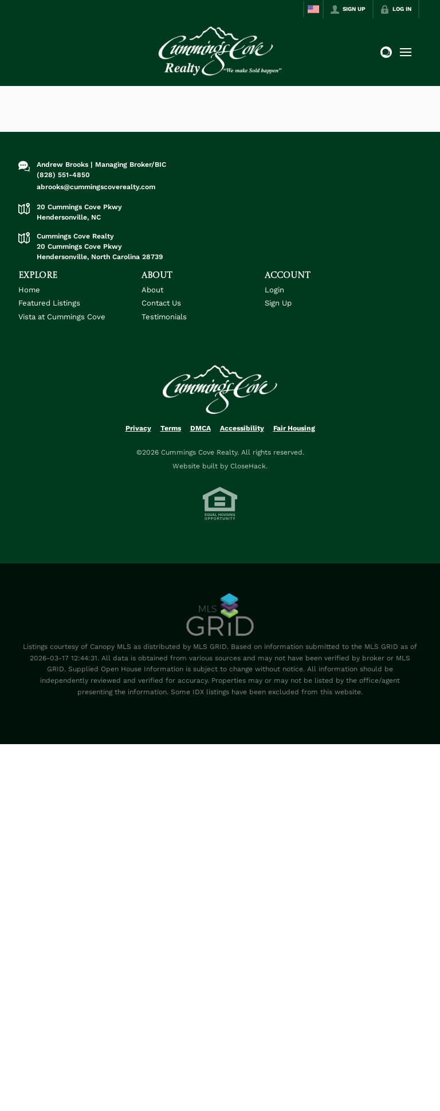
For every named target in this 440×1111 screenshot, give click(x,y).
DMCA (200, 428)
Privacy (138, 428)
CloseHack (248, 466)
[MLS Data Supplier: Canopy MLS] (220, 615)
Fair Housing (294, 428)
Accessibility (242, 428)
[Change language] (313, 9)
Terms (170, 428)
